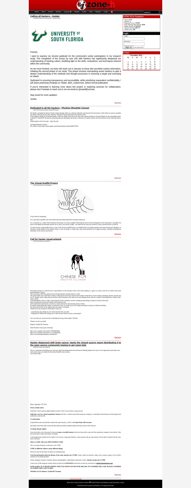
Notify (84, 11)
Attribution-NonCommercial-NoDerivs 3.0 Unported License (95, 485)
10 (80, 479)
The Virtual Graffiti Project (44, 183)
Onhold (76, 11)
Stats (90, 11)
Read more (117, 102)
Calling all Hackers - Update (45, 16)
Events (50, 11)
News (43, 11)
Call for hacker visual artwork (45, 239)
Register (98, 11)
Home (37, 11)
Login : (126, 36)
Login (106, 11)
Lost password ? (138, 47)
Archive (58, 11)
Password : (127, 41)
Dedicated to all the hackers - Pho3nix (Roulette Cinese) (59, 108)
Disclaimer (116, 482)
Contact (122, 482)
